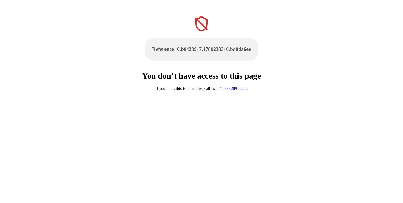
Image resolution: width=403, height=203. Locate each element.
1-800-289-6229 (233, 88)
